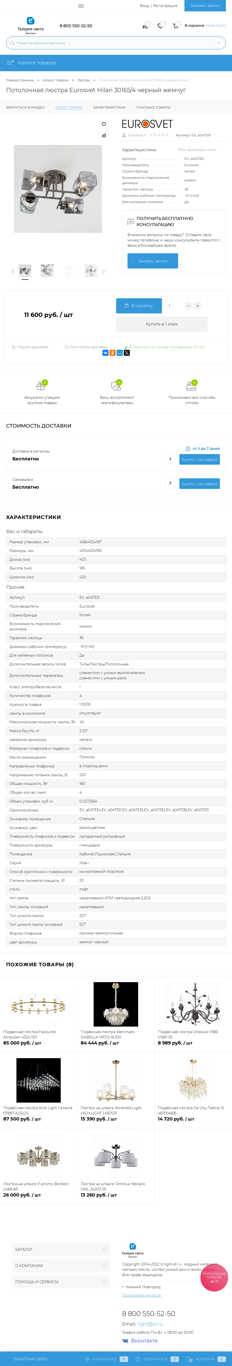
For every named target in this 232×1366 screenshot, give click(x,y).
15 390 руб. (116, 1121)
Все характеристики (197, 149)
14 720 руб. (193, 1121)
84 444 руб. (116, 1045)
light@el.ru (150, 1324)
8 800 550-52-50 (76, 25)
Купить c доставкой (200, 459)
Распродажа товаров (214, 1277)
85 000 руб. (38, 1045)
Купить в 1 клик (162, 324)
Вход (144, 6)
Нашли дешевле (30, 347)
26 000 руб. (38, 1198)
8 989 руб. (193, 1045)
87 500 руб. (38, 1121)
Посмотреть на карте (141, 1295)
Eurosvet (191, 165)
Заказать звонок (205, 5)
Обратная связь (27, 1359)
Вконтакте (140, 1341)
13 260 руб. (116, 1198)
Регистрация (165, 6)
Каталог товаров (31, 63)
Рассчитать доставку (86, 347)
